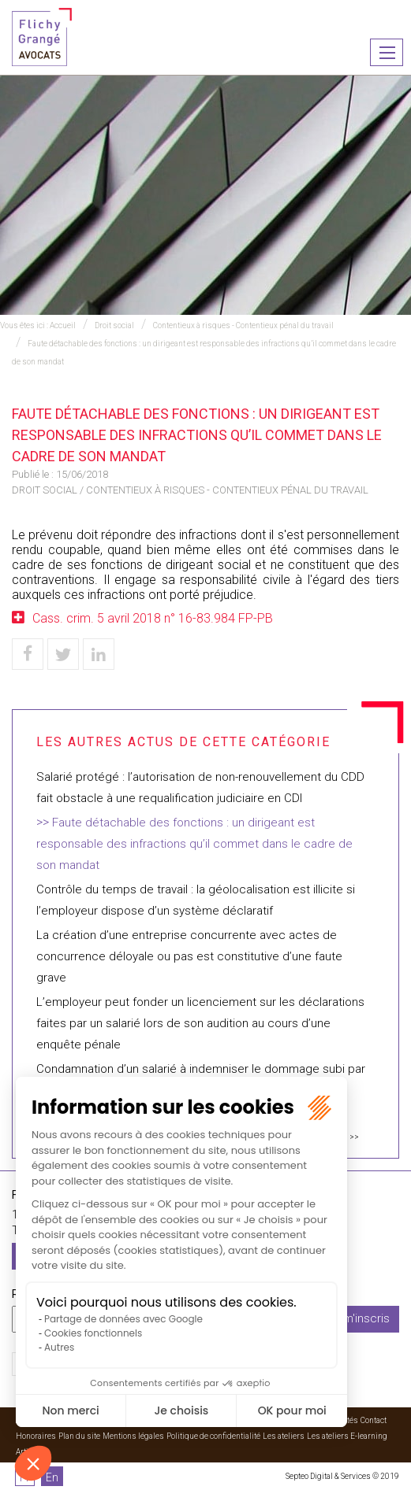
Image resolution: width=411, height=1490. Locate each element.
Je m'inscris (358, 1318)
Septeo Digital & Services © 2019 (342, 1476)
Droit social (114, 325)
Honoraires (36, 1436)
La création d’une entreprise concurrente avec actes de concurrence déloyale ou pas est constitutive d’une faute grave (189, 956)
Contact (374, 1420)
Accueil (63, 325)
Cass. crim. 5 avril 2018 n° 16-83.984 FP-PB (152, 618)
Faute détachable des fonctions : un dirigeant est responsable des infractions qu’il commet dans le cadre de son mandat (194, 843)
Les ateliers (284, 1436)
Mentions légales (133, 1436)
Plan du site (79, 1436)
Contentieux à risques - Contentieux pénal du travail (243, 325)
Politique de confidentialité (213, 1436)
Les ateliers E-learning (347, 1436)
